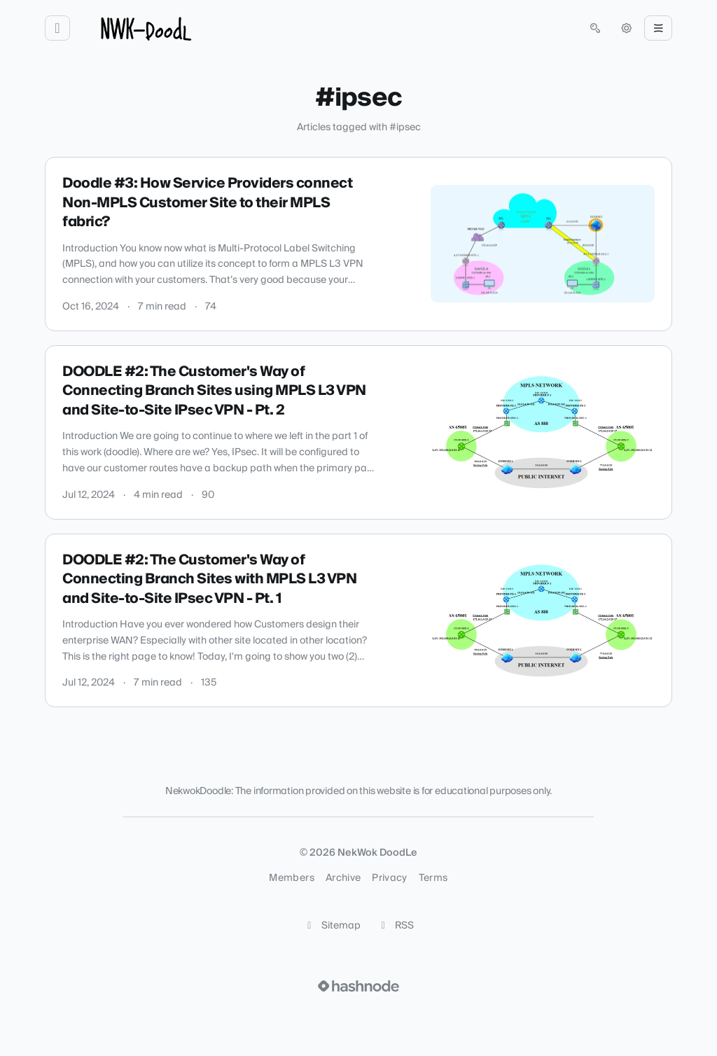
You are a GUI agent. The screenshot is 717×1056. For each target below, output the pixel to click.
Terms (433, 878)
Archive (343, 878)
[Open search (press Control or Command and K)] (595, 28)
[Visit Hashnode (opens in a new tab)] (358, 986)
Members (291, 878)
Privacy (389, 878)
